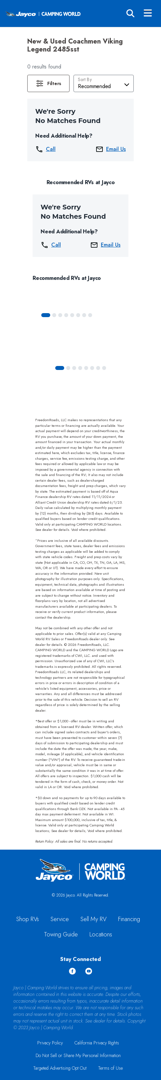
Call (45, 149)
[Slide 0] (45, 315)
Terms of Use (110, 1068)
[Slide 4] (72, 315)
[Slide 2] (60, 315)
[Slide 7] (90, 315)
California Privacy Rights (97, 1042)
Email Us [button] (110, 149)
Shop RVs (27, 919)
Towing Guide (61, 934)
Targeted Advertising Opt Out (59, 1068)
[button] (48, 83)
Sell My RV (93, 919)
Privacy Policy (50, 1042)
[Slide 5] (78, 315)
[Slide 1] (54, 315)
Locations (100, 934)
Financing (129, 919)
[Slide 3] (66, 315)
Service (60, 919)
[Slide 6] (84, 315)
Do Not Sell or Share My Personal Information (78, 1055)
